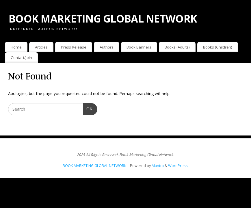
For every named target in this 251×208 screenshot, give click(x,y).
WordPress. (178, 165)
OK (88, 108)
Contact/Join (21, 57)
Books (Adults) (177, 47)
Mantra (158, 165)
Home (16, 47)
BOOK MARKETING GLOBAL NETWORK (103, 19)
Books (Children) (217, 47)
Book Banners (139, 47)
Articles (41, 47)
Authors (107, 47)
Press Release (73, 47)
